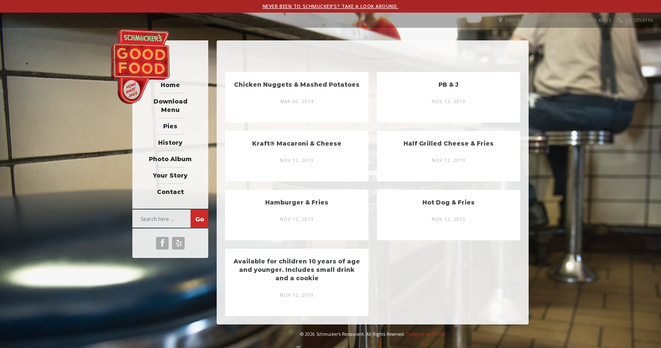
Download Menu (170, 106)
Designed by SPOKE (426, 334)
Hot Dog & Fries (448, 202)
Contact (170, 192)
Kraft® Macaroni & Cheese (296, 143)
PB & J (448, 84)
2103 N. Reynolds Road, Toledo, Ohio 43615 (558, 20)
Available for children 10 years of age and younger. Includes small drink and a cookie (297, 270)
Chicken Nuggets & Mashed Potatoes (297, 84)
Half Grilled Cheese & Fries (448, 143)
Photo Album (170, 159)
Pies (170, 126)
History (170, 142)
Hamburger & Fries (296, 202)
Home (170, 85)
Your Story (170, 175)
